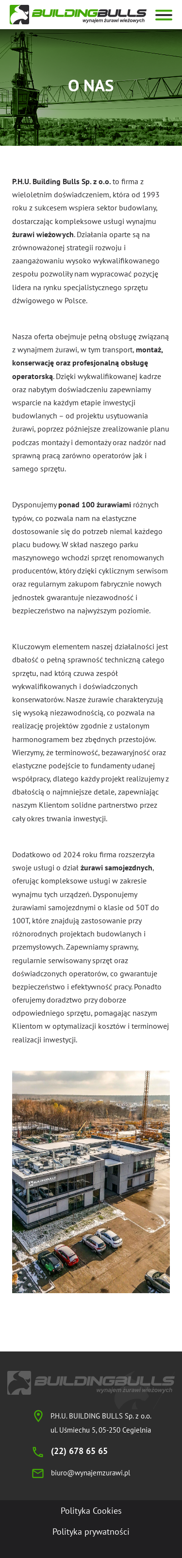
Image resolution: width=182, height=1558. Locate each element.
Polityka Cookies (91, 1510)
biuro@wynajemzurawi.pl (90, 1472)
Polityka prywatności (91, 1531)
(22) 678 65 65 (79, 1450)
